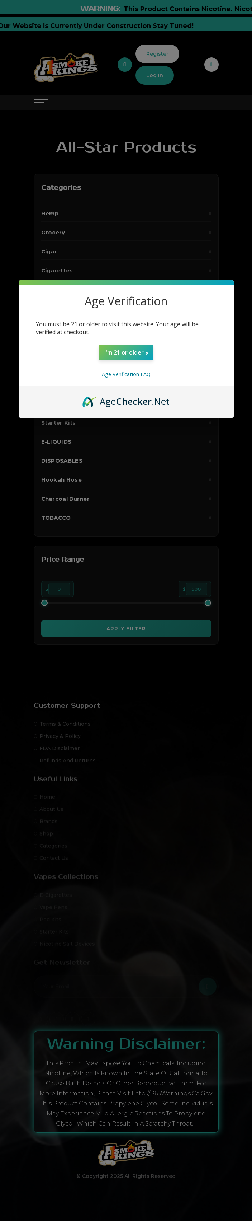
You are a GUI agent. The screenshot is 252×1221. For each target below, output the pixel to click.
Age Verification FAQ (126, 374)
